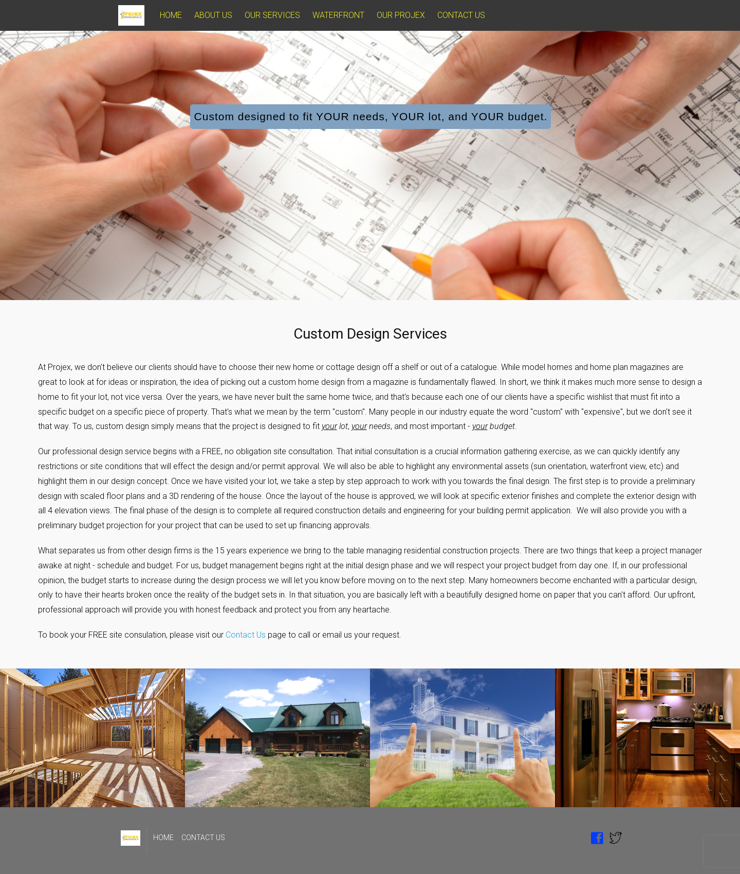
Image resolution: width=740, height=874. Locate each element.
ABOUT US (213, 15)
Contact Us (246, 635)
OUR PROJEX (401, 15)
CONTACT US (461, 15)
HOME (171, 15)
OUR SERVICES (272, 15)
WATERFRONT (338, 15)
